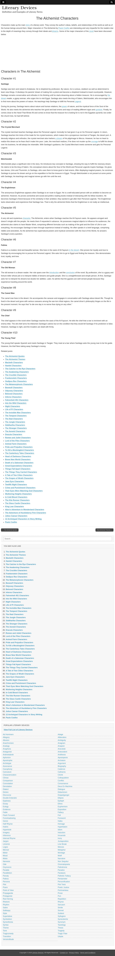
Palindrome (62, 867)
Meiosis (61, 847)
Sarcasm (61, 905)
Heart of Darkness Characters (18, 456)
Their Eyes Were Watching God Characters (24, 491)
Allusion (6, 740)
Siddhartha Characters (15, 425)
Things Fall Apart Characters (17, 469)
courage (94, 141)
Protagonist (7, 896)
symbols (98, 110)
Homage (61, 824)
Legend (78, 101)
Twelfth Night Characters (16, 485)
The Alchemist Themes (15, 359)
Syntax (6, 925)
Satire (5, 908)
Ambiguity (62, 740)
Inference (7, 835)
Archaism (62, 760)
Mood (5, 856)
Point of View (8, 890)
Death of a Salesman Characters (19, 463)
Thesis (60, 928)
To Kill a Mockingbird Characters (19, 450)
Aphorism (7, 757)
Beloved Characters (13, 394)
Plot (4, 884)
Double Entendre (10, 798)
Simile (60, 908)
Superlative (7, 916)
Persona (6, 882)
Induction (61, 833)
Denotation (7, 786)
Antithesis (62, 755)
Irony (60, 838)
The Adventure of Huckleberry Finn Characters (25, 513)
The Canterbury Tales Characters (19, 453)
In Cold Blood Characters (16, 497)
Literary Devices (19, 7)
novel (91, 31)
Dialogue (61, 789)
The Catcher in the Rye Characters (20, 369)
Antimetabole (8, 755)
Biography (62, 766)
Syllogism (62, 916)
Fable (5, 812)
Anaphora (7, 749)
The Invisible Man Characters (18, 413)
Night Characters (12, 406)
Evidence (6, 809)
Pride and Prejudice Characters (19, 447)
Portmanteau (63, 890)
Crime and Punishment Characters (20, 488)
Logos (5, 847)
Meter (5, 853)
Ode (4, 864)
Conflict (61, 781)
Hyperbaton (62, 827)
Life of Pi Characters (14, 409)
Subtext (61, 913)
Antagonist (7, 752)
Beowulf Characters (13, 388)
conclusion (70, 273)
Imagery (6, 833)
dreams (55, 31)
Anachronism (8, 743)
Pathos (6, 879)
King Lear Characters (14, 506)
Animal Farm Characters (15, 444)
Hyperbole (7, 830)
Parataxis (62, 873)
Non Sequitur (63, 861)
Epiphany (7, 801)
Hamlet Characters (13, 366)
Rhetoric (6, 902)
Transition (7, 936)
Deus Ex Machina (65, 786)
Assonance (7, 766)
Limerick (6, 844)
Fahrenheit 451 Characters (16, 400)
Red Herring (8, 899)
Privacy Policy (74, 953)
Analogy (6, 746)
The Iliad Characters (14, 419)
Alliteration (62, 737)
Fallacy (61, 812)
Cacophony (7, 769)
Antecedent (62, 752)
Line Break (62, 844)
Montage (61, 853)
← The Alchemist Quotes (9, 530)
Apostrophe (7, 760)
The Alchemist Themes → (104, 530)
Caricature (7, 772)
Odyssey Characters (14, 391)
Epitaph (61, 801)
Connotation (8, 783)
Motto (5, 858)
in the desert (74, 250)
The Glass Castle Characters (17, 503)
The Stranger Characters (16, 428)
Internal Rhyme (9, 838)
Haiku (60, 821)
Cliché (60, 775)
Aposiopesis (63, 757)
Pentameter (62, 879)
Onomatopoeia (64, 864)
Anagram (61, 743)
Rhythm (6, 905)
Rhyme (61, 902)
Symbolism (7, 919)
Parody (6, 876)
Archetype (7, 763)
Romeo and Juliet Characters (18, 438)
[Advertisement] (57, 52)
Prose (60, 893)
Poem (5, 887)
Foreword (62, 818)
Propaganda (8, 893)
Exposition (62, 809)
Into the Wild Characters (15, 403)
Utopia (60, 936)
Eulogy (6, 807)
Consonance (63, 783)
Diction (6, 792)
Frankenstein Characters (16, 378)
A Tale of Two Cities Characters (19, 475)
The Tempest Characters (16, 416)
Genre (5, 821)
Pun (59, 896)
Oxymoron (7, 867)
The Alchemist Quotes (15, 356)
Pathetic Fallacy (64, 876)
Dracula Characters (13, 434)
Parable (6, 870)
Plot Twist (62, 884)
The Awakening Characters (17, 372)
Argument (62, 763)
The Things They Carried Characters (21, 472)
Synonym (62, 922)
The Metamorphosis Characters (19, 384)
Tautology (62, 925)
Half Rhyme (8, 824)
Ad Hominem (8, 734)
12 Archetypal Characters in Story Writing (23, 519)
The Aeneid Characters (15, 431)
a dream (58, 138)
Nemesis (6, 861)
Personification (64, 882)
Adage (60, 734)
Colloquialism (63, 778)
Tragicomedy (8, 934)
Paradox (61, 870)
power (64, 106)
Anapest (61, 746)
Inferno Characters (13, 397)
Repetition (62, 899)
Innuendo (62, 835)
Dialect (6, 789)
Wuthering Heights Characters (18, 494)
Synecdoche (63, 919)
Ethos (60, 804)
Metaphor (62, 850)
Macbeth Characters (14, 363)
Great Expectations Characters (18, 466)
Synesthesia (8, 922)
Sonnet (61, 910)
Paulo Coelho (64, 28)
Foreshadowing (9, 818)
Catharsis (62, 772)
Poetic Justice (63, 887)
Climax (6, 778)
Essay (5, 804)
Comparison (8, 781)
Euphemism (63, 807)
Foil (59, 815)
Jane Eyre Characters (14, 481)
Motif (60, 856)
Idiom (60, 830)
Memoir (6, 850)
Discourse (7, 795)
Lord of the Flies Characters (17, 441)
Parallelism (7, 873)
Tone (5, 931)
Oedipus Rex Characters (16, 381)
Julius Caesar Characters (16, 516)
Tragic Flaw (62, 934)
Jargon (6, 841)
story (28, 25)
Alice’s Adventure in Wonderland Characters (24, 510)
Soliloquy (6, 910)
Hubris (5, 827)
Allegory (6, 737)
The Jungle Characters (15, 422)
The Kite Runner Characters (17, 500)
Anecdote (62, 749)
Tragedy (61, 931)
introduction (54, 273)
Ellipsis (61, 798)
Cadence (61, 769)
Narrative (61, 858)
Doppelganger (63, 795)
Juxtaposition (63, 841)
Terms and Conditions (87, 953)
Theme (6, 928)
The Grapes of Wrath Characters (19, 478)
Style (5, 913)
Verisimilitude (8, 939)
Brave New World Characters (17, 459)
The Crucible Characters (15, 375)
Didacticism (62, 792)
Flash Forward (9, 815)
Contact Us (64, 953)
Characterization (9, 775)
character (26, 218)
